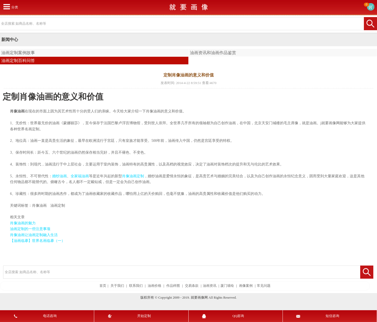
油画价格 (154, 286)
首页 (102, 286)
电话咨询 (50, 316)
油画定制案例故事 (18, 52)
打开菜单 (6, 6)
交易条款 (192, 286)
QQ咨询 (238, 316)
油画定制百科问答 (18, 60)
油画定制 (57, 205)
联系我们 (136, 286)
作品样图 (173, 286)
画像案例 (246, 286)
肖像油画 (39, 205)
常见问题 (263, 286)
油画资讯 (209, 286)
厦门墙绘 (227, 286)
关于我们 (117, 286)
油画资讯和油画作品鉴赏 (213, 52)
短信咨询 (332, 316)
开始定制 (144, 316)
